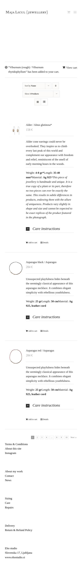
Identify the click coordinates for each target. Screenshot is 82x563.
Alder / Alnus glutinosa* (39, 124)
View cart (71, 67)
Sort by (30, 86)
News (8, 480)
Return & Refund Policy (18, 530)
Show (32, 94)
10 (66, 437)
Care (7, 502)
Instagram (10, 453)
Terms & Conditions (16, 444)
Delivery (10, 525)
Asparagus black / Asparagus (41, 262)
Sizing (8, 498)
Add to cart (32, 242)
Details (45, 242)
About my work (14, 471)
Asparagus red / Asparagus (40, 350)
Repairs (9, 507)
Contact (9, 475)
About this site (13, 448)
